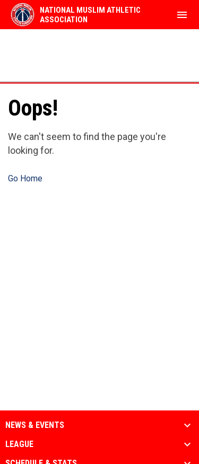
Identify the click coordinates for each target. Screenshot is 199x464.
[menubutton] (182, 14)
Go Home (25, 178)
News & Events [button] (34, 425)
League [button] (19, 444)
